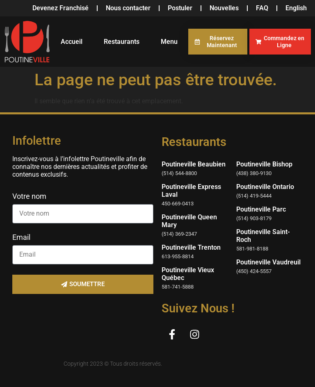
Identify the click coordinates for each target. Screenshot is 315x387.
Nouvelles (224, 8)
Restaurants (121, 42)
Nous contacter (128, 8)
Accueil (71, 42)
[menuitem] (296, 8)
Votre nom (29, 196)
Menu (169, 42)
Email (21, 237)
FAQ (262, 8)
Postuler (180, 8)
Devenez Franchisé (60, 8)
